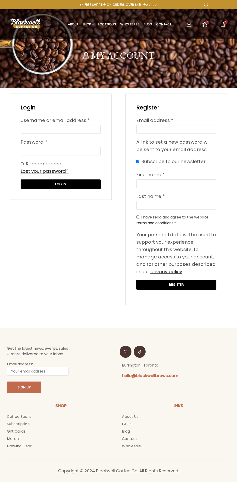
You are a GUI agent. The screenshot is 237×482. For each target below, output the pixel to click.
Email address (154, 120)
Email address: (38, 369)
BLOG (147, 24)
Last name (150, 196)
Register (176, 284)
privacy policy (166, 271)
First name (150, 174)
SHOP (88, 24)
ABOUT (73, 24)
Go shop (150, 4)
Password (34, 142)
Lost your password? (45, 171)
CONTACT (163, 24)
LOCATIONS (107, 24)
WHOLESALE (129, 24)
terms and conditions (155, 223)
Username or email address (55, 120)
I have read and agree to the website (172, 220)
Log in (60, 184)
